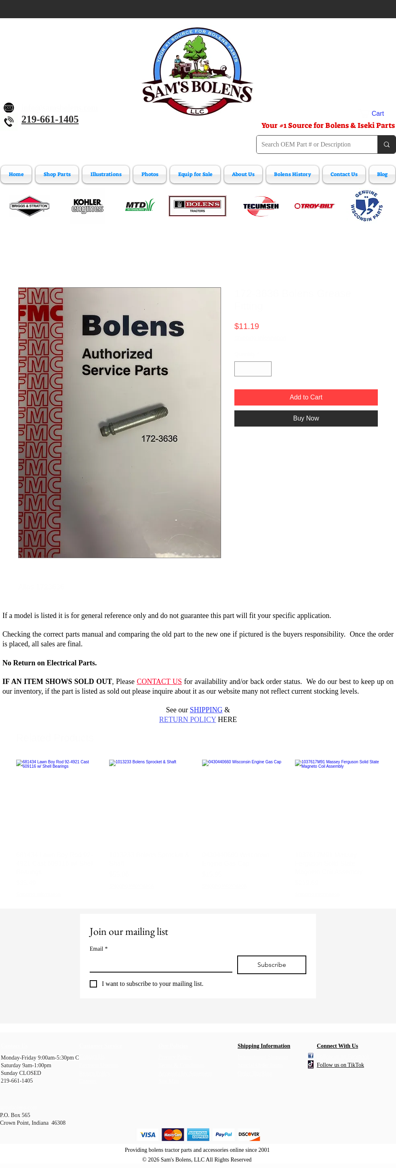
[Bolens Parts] (198, 206)
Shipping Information (260, 338)
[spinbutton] (253, 369)
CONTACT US (159, 681)
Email (98, 948)
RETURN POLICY (187, 720)
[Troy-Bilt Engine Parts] (315, 206)
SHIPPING (206, 710)
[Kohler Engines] (87, 206)
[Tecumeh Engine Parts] (260, 206)
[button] (377, 113)
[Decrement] (241, 369)
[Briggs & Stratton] (29, 206)
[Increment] (265, 369)
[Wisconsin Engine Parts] (366, 206)
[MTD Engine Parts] (140, 206)
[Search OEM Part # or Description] (310, 144)
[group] (198, 829)
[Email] (158, 964)
